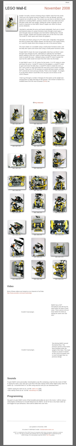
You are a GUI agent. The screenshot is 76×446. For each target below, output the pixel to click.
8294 (45, 81)
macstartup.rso (33, 390)
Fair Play (48, 435)
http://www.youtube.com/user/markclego (19, 293)
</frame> (28, 312)
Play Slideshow (39, 102)
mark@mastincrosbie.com (47, 429)
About (67, 2)
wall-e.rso (35, 389)
